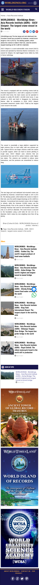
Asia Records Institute (15, 15)
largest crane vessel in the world (19, 231)
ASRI (26, 229)
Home (3, 15)
